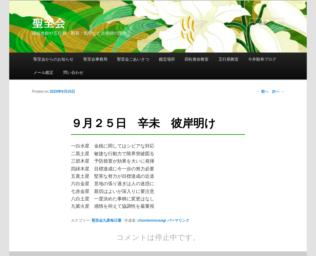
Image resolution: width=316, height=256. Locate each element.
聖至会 (48, 23)
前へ (262, 91)
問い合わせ (73, 72)
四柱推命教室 (197, 59)
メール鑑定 (43, 72)
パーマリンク (178, 220)
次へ (278, 91)
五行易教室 (228, 59)
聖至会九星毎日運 (106, 220)
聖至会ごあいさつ (133, 59)
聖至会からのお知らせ (53, 59)
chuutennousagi (152, 220)
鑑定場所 (167, 59)
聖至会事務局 (95, 59)
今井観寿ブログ (262, 59)
